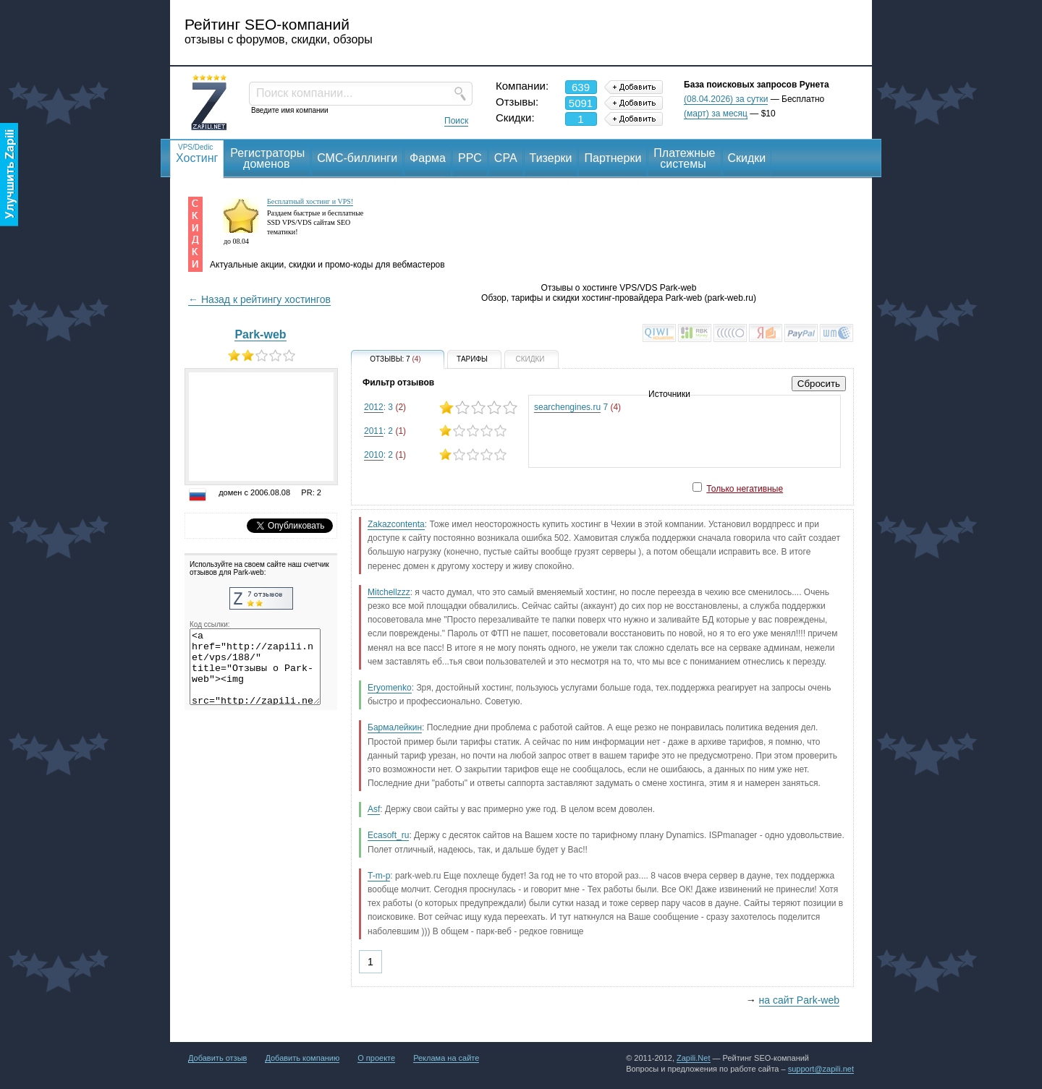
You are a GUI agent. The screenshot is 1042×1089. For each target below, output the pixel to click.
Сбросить (818, 383)
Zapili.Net (693, 1058)
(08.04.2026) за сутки (726, 99)
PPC (470, 158)
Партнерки (612, 158)
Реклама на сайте (446, 1058)
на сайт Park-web (799, 1000)
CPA (505, 158)
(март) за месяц (715, 113)
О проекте (376, 1058)
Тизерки (551, 158)
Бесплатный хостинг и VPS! (310, 201)
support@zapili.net (821, 1068)
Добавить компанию (302, 1058)
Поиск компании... (304, 93)
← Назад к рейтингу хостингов (259, 299)
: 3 (440, 407)
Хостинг (197, 153)
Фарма (428, 158)
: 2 (440, 430)
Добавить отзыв (217, 1058)
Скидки (747, 158)
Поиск (456, 121)
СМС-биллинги (357, 158)
